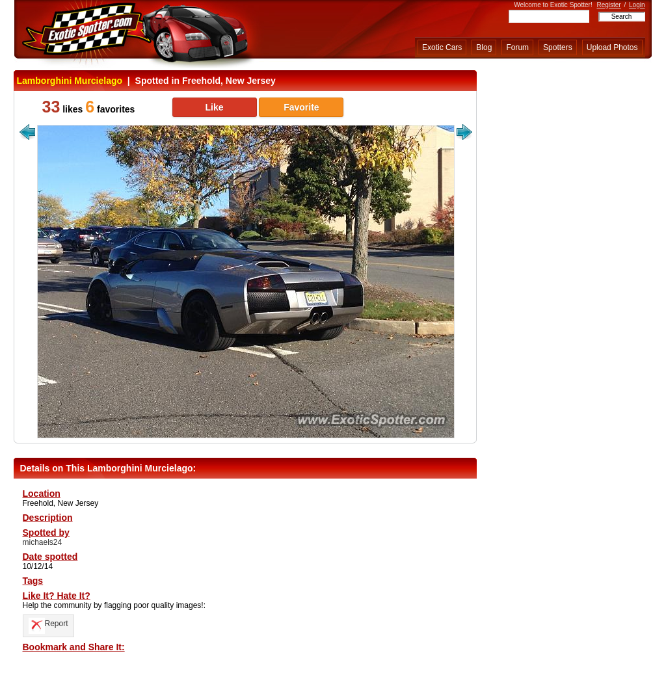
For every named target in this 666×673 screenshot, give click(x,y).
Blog (484, 47)
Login (637, 4)
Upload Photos (612, 47)
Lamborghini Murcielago (70, 80)
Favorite (301, 107)
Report (48, 623)
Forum (517, 47)
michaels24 (42, 542)
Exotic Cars (442, 47)
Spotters (557, 47)
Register (608, 4)
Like (214, 107)
